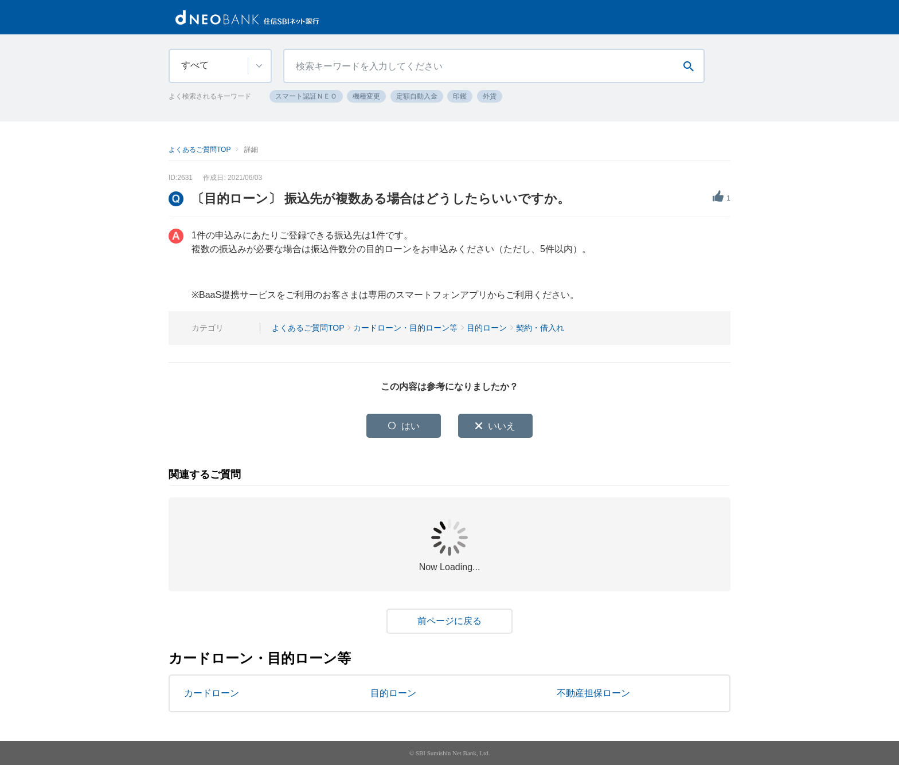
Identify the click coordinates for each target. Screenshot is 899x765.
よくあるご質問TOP (199, 150)
